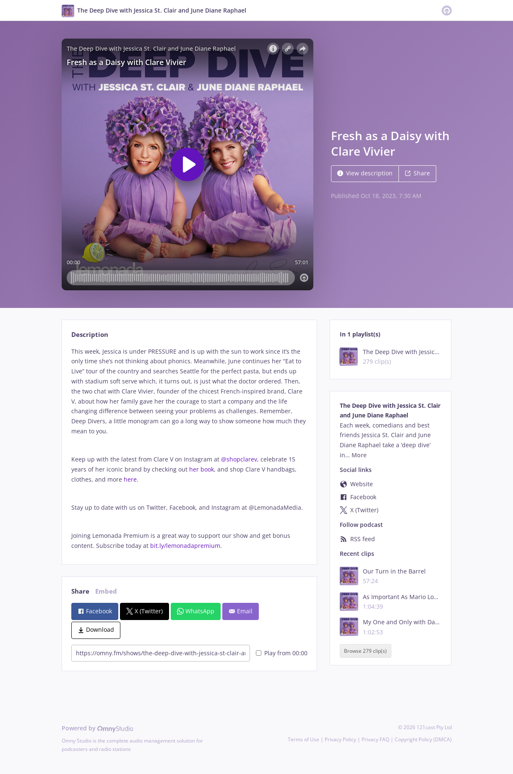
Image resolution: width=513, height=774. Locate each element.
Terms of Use (303, 739)
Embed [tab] (106, 591)
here (130, 479)
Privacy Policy (340, 739)
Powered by (97, 728)
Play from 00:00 (281, 653)
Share (417, 173)
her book (201, 469)
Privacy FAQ (375, 739)
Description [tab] (89, 334)
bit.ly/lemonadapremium (185, 546)
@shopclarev (239, 459)
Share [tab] (80, 591)
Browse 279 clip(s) (365, 650)
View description (365, 173)
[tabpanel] (189, 449)
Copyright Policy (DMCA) (423, 739)
